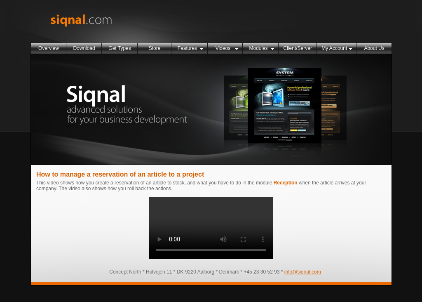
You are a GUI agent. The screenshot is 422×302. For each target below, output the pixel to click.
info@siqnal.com (302, 272)
